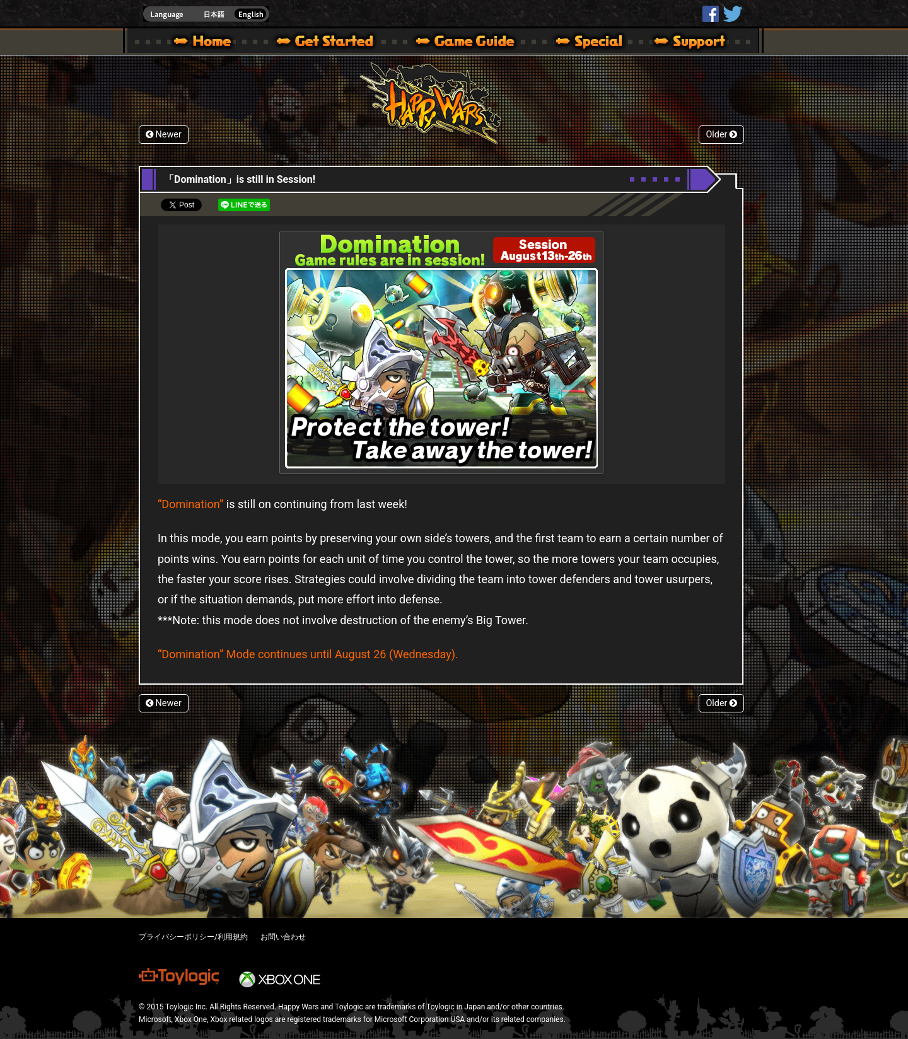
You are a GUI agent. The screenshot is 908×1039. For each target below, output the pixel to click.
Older (721, 134)
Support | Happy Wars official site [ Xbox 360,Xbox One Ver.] (679, 43)
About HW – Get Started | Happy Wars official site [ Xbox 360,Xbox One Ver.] (335, 43)
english (206, 14)
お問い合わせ (283, 936)
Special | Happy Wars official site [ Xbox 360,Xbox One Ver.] (584, 43)
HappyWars (711, 14)
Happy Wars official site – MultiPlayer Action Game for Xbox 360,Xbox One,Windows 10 (205, 43)
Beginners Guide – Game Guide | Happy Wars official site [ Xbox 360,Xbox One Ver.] (474, 43)
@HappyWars (732, 14)
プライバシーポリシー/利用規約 (193, 936)
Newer (164, 134)
